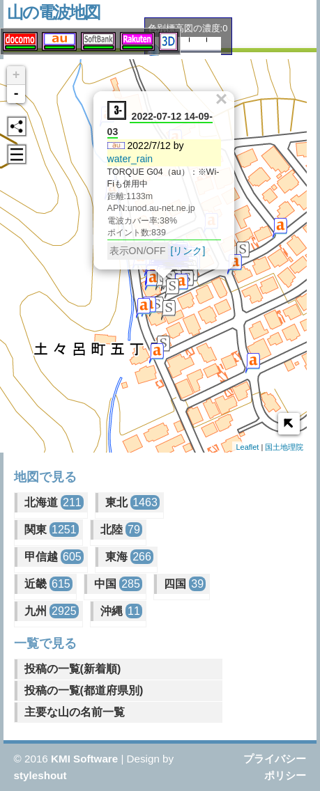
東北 (132, 502)
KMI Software (84, 759)
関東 (51, 529)
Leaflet (247, 447)
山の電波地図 (53, 12)
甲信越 (54, 556)
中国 (118, 584)
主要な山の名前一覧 (74, 712)
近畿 (48, 584)
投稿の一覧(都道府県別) (84, 690)
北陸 (121, 529)
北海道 (54, 502)
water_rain (130, 156)
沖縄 (121, 611)
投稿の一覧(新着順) (72, 669)
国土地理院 (284, 447)
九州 (51, 611)
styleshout (40, 775)
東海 (129, 556)
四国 (185, 584)
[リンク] (187, 248)
